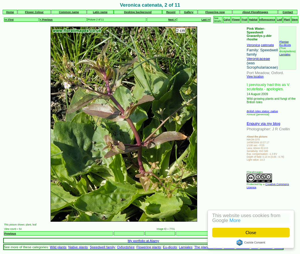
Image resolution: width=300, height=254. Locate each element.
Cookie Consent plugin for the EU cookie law (250, 242)
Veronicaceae (258, 59)
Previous (10, 233)
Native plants (78, 247)
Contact (288, 12)
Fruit (244, 19)
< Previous (46, 19)
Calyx (226, 19)
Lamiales (284, 54)
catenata (267, 45)
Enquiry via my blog (263, 123)
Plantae (284, 41)
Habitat (253, 19)
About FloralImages (255, 12)
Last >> (206, 19)
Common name (69, 12)
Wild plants (58, 247)
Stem (295, 19)
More (235, 220)
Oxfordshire (126, 247)
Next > (172, 19)
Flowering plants (148, 247)
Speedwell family (102, 247)
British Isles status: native (262, 111)
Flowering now (215, 12)
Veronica (253, 45)
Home (10, 12)
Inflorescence (267, 19)
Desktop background (137, 12)
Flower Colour (34, 12)
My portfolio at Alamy (143, 240)
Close (251, 232)
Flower (236, 19)
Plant (287, 19)
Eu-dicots (285, 44)
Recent (171, 12)
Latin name (100, 12)
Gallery (188, 12)
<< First (9, 19)
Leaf (279, 19)
